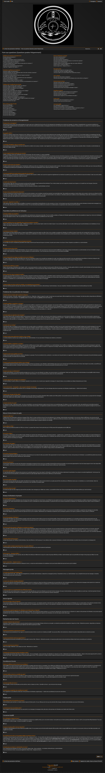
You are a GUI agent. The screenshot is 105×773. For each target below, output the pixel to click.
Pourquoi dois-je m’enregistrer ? (9, 57)
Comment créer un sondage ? (9, 89)
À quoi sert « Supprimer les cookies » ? (11, 67)
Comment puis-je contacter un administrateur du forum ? (65, 109)
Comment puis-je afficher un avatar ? (10, 78)
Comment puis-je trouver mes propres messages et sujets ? (66, 87)
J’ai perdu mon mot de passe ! (9, 64)
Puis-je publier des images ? (8, 108)
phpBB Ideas (68, 728)
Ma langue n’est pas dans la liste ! (10, 76)
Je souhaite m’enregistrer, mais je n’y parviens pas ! (13, 59)
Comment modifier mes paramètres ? (10, 71)
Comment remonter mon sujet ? (9, 100)
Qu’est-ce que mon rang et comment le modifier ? (13, 80)
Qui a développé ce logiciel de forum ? (61, 105)
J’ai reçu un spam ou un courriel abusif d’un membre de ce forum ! (67, 72)
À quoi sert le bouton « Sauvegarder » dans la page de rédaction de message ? (19, 98)
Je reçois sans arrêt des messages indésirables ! (64, 71)
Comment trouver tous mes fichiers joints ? (62, 101)
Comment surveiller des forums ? (60, 94)
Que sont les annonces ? (8, 111)
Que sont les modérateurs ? (59, 58)
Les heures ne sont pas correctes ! (10, 73)
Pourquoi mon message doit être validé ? (11, 99)
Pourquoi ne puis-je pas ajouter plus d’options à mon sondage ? (16, 90)
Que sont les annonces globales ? (10, 110)
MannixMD (56, 765)
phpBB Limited (38, 719)
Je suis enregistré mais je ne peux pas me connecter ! (14, 60)
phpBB (66, 251)
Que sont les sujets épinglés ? (9, 112)
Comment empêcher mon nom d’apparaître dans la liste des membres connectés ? (20, 72)
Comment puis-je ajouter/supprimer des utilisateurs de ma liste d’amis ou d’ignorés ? (71, 78)
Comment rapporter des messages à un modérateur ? (14, 97)
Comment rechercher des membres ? (61, 86)
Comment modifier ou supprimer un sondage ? (12, 92)
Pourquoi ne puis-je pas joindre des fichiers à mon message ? (15, 94)
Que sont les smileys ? (7, 107)
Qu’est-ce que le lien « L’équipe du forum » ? (62, 65)
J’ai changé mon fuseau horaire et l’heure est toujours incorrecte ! (16, 75)
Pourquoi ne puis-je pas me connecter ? (11, 62)
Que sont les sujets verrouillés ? (9, 113)
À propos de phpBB (21, 721)
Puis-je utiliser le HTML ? (8, 106)
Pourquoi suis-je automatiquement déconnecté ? (13, 65)
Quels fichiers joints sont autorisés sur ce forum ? (64, 99)
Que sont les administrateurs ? (60, 57)
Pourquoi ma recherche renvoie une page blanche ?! (64, 85)
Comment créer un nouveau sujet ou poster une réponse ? (14, 85)
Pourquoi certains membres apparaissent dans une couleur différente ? (68, 63)
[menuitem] (11, 1)
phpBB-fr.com (54, 768)
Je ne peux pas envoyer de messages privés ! (63, 70)
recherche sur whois (85, 737)
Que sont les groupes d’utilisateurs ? (61, 59)
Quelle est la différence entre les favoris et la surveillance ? (66, 91)
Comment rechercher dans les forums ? (62, 82)
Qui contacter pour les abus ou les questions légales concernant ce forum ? (69, 107)
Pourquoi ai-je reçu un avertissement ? (11, 95)
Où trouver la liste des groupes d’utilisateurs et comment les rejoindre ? (68, 60)
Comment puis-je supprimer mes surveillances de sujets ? (65, 95)
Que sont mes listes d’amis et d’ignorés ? (62, 76)
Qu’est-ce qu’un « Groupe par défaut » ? (61, 64)
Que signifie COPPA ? (7, 58)
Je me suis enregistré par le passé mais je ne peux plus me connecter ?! (18, 63)
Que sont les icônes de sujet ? (9, 115)
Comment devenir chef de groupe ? (61, 62)
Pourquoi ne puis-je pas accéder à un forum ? (12, 93)
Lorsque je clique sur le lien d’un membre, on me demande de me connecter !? (20, 81)
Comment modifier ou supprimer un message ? (12, 86)
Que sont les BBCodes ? (8, 105)
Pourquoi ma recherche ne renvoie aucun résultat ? (64, 83)
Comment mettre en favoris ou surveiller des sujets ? (64, 93)
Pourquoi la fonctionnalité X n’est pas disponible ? (64, 106)
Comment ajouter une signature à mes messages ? (13, 88)
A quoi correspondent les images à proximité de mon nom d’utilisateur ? (17, 77)
